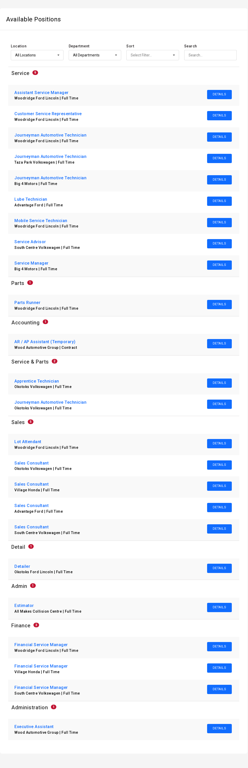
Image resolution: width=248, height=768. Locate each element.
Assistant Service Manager (41, 92)
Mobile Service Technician (40, 220)
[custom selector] (37, 55)
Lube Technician (30, 199)
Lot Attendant (27, 441)
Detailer (22, 566)
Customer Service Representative (48, 113)
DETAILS (219, 94)
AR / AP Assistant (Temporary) (45, 341)
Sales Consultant (31, 463)
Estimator (24, 605)
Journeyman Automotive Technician (50, 135)
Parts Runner (27, 302)
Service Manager (31, 263)
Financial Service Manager (41, 644)
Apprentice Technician (36, 381)
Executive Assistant (34, 726)
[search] (210, 55)
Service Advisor (30, 241)
